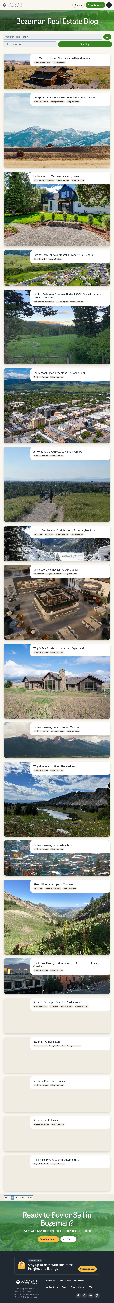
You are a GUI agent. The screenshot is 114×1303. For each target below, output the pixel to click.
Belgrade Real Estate (41, 1124)
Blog (73, 1287)
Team (64, 1287)
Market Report (52, 1287)
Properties (50, 1280)
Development (39, 574)
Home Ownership (63, 180)
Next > (22, 1197)
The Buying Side (62, 302)
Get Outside (38, 534)
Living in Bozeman (61, 534)
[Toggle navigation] (109, 5)
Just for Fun (49, 534)
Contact (81, 1287)
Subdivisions (79, 1280)
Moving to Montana (57, 102)
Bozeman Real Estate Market (44, 180)
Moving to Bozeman (41, 102)
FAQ (91, 1287)
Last (30, 1197)
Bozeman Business (40, 1006)
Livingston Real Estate (54, 574)
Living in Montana (59, 62)
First (7, 1197)
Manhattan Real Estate (42, 62)
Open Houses (64, 1280)
